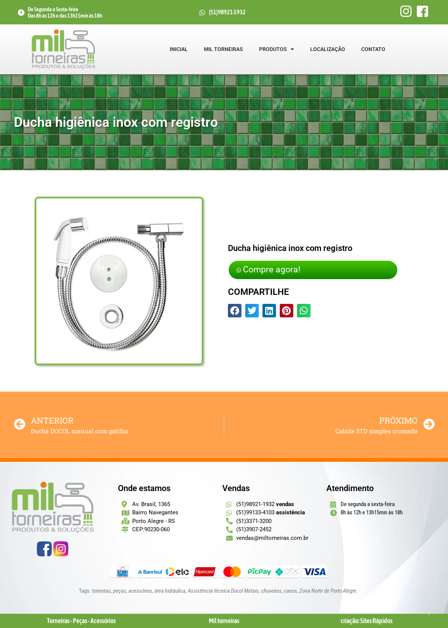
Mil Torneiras (223, 49)
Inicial (179, 49)
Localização (327, 49)
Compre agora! (274, 269)
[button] (234, 312)
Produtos (276, 49)
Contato (373, 49)
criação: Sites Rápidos (366, 621)
